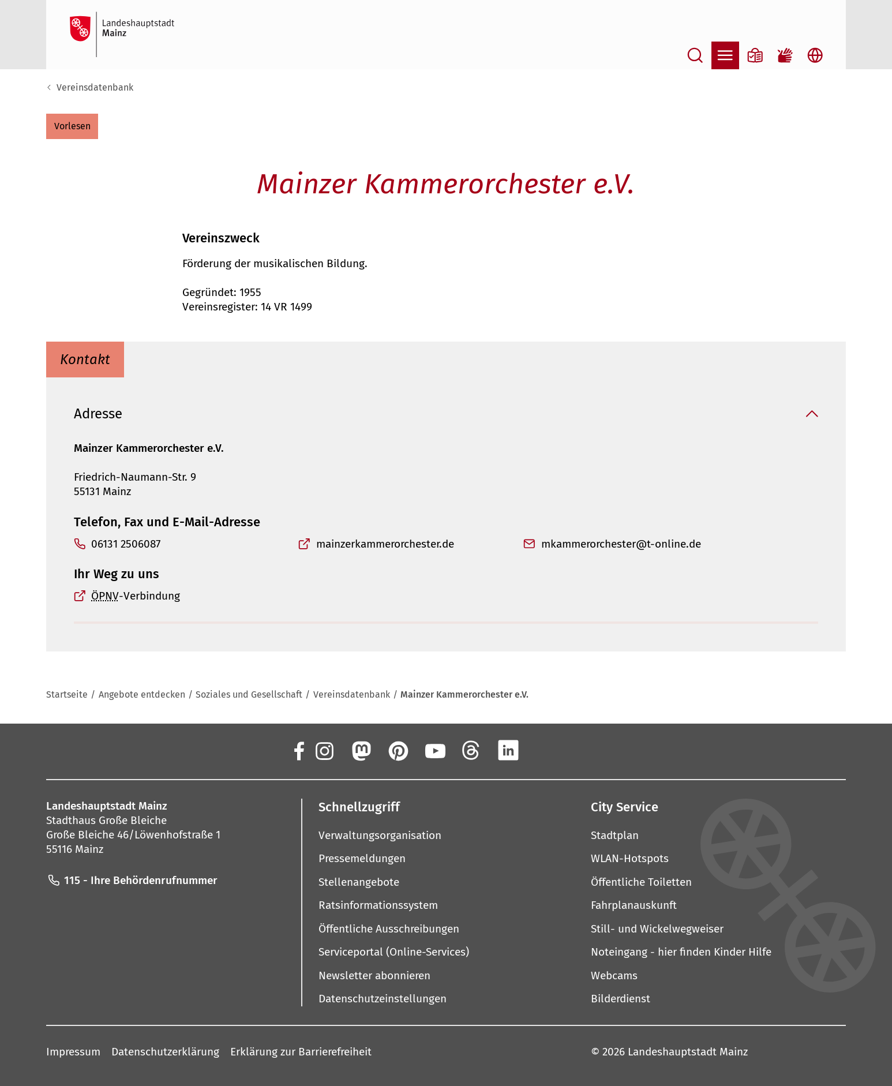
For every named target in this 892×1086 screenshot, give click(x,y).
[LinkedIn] (508, 750)
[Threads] (471, 750)
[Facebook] (298, 750)
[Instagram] (324, 750)
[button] (72, 126)
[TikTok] (582, 750)
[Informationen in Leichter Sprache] (755, 55)
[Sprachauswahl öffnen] (815, 55)
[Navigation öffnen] (725, 55)
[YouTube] (434, 750)
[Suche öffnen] (695, 55)
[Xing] (545, 750)
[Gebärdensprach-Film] (785, 55)
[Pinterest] (397, 750)
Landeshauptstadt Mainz (688, 1051)
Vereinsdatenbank (95, 87)
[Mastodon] (360, 750)
